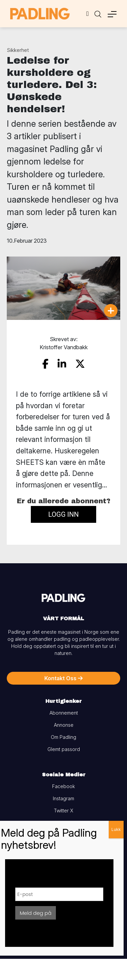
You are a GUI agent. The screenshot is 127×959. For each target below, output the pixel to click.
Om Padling (63, 737)
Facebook (63, 786)
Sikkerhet (18, 50)
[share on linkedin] (62, 364)
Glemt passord (63, 749)
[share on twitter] (80, 364)
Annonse (63, 725)
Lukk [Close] (116, 829)
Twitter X (63, 810)
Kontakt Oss (63, 678)
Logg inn (63, 514)
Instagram (63, 798)
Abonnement (63, 713)
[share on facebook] (45, 364)
